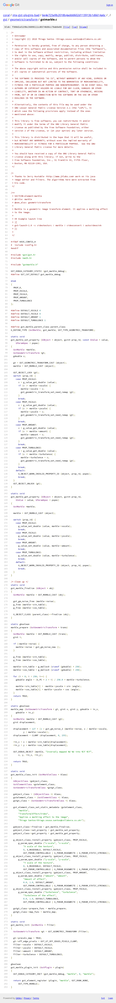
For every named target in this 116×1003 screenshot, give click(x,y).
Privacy (27, 998)
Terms (36, 998)
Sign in (109, 4)
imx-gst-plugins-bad (25, 15)
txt (103, 998)
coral (6, 15)
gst (5, 19)
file (66, 27)
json (110, 998)
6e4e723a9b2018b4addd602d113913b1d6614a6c (74, 15)
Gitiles (19, 998)
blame (83, 27)
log (75, 27)
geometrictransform (24, 19)
